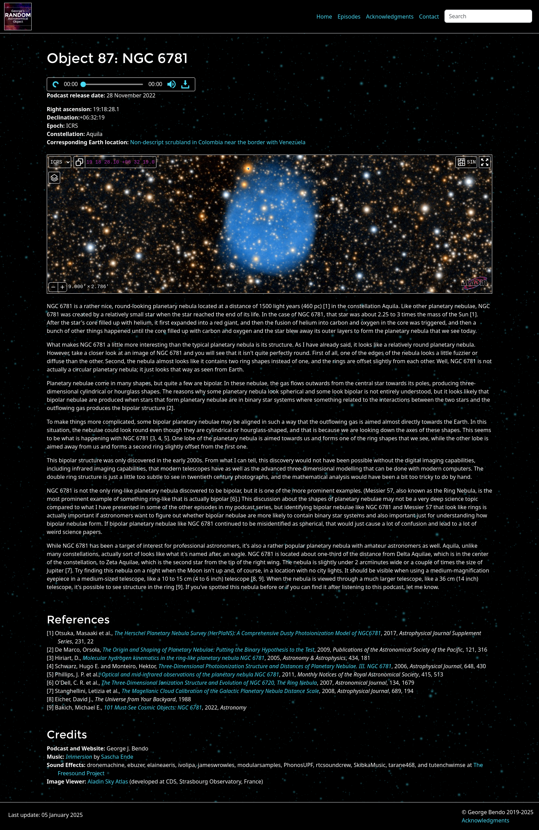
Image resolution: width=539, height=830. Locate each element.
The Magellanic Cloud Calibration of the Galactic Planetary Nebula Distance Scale (220, 691)
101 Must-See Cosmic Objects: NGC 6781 (153, 707)
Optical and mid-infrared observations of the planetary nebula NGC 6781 (190, 674)
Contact (429, 16)
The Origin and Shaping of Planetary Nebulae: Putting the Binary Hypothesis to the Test (208, 649)
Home (324, 16)
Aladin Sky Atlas (108, 781)
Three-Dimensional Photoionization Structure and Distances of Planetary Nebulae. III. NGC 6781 (275, 666)
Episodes (349, 16)
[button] (171, 84)
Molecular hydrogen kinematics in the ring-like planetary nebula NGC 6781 (173, 658)
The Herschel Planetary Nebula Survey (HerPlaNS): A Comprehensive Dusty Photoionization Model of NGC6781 (247, 633)
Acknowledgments (390, 16)
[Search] (488, 16)
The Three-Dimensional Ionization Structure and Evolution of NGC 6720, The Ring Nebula (209, 682)
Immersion (79, 756)
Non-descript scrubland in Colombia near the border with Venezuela (218, 142)
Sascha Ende (117, 756)
